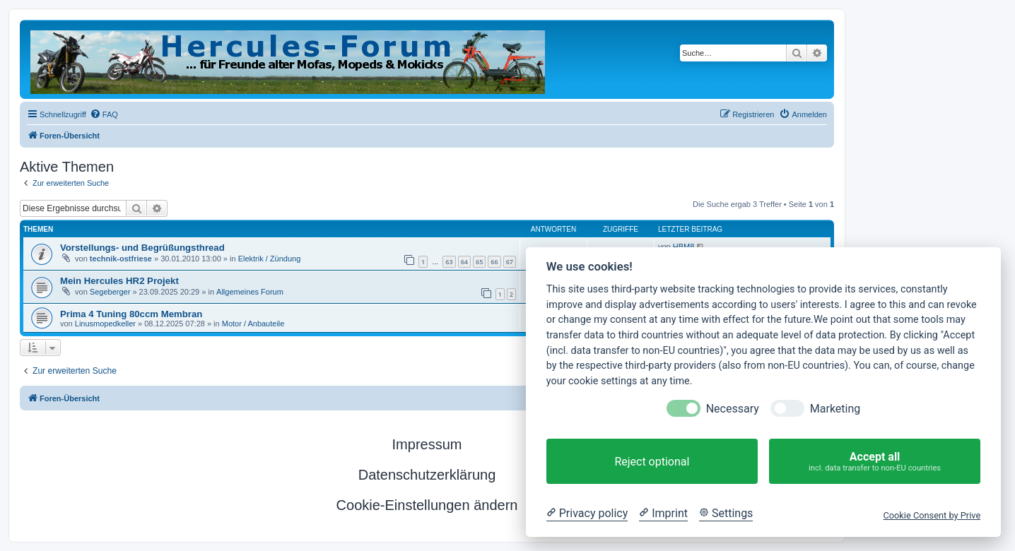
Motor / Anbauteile (253, 323)
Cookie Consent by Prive (931, 515)
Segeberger (110, 292)
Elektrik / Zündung (269, 258)
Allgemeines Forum (249, 292)
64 (464, 261)
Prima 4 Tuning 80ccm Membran (131, 314)
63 (448, 261)
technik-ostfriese (121, 258)
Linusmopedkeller (105, 323)
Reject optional (651, 461)
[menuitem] (104, 114)
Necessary (732, 408)
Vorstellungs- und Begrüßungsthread (142, 247)
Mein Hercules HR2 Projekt (119, 281)
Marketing (835, 408)
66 (494, 261)
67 (509, 261)
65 (479, 261)
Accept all (874, 461)
